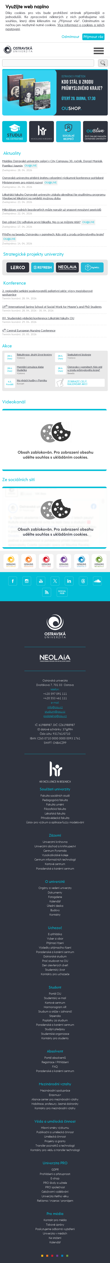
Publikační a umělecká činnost (55, 1132)
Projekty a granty (55, 1141)
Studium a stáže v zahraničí (55, 1011)
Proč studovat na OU (55, 961)
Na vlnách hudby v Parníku (32, 380)
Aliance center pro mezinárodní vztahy (55, 1099)
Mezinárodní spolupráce (55, 1090)
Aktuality (12, 153)
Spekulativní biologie (79, 354)
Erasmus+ (55, 1095)
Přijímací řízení (55, 943)
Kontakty (55, 914)
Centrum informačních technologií (55, 859)
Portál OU (55, 993)
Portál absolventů (55, 1058)
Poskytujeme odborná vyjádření (55, 1229)
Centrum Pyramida (55, 850)
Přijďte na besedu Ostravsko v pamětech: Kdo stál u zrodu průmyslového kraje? (53, 234)
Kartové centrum (55, 864)
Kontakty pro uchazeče (55, 974)
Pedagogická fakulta (55, 800)
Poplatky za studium (55, 1020)
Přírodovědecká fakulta (55, 818)
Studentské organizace (55, 1034)
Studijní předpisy (55, 1029)
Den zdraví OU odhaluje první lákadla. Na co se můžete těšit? (41, 222)
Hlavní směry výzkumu (55, 1128)
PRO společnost (55, 1187)
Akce (7, 346)
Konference (14, 283)
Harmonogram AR (55, 1007)
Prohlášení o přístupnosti (55, 1174)
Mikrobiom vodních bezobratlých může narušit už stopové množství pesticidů (51, 209)
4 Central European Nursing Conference (28, 330)
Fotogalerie (55, 897)
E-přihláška (55, 934)
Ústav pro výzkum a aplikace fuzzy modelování (55, 822)
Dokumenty (55, 892)
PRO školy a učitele (55, 1183)
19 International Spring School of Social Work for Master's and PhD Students (52, 307)
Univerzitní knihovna (55, 842)
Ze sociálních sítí (18, 480)
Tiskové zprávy (55, 1224)
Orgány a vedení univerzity (55, 888)
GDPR (55, 1169)
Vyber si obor (55, 938)
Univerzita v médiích (55, 1233)
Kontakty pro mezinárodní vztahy (55, 1108)
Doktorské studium (55, 956)
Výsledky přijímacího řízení (55, 947)
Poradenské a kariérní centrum (55, 868)
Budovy (55, 910)
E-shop (55, 1178)
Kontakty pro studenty (55, 1038)
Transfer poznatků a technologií (55, 1145)
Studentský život (55, 969)
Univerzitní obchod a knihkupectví (55, 846)
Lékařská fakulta (55, 813)
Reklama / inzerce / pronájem (55, 1200)
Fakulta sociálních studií (55, 795)
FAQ (55, 1066)
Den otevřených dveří (55, 965)
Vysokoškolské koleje (55, 855)
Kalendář (55, 901)
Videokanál (13, 402)
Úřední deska (55, 906)
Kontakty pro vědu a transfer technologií (55, 1150)
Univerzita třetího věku (55, 1196)
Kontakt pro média (55, 1220)
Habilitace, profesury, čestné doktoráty (55, 1104)
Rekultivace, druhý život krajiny (34, 354)
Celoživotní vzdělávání (55, 1191)
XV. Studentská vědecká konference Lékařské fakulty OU (38, 318)
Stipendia (55, 1016)
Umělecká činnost (55, 1136)
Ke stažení (55, 1238)
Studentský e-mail (55, 998)
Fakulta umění (55, 804)
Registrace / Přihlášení (55, 1062)
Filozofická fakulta (55, 809)
